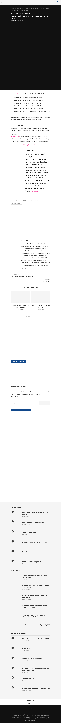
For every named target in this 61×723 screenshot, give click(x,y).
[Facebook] (19, 708)
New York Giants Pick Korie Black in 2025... (20, 306)
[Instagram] (24, 708)
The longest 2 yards (29, 532)
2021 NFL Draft (34, 8)
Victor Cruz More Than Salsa (32, 659)
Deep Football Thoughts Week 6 (33, 522)
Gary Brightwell (16, 200)
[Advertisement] (30, 219)
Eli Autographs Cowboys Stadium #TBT (36, 688)
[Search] (59, 2)
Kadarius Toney (34, 200)
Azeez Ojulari (26, 198)
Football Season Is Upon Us (31, 562)
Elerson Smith (35, 198)
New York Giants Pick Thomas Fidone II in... (41, 306)
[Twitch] (36, 708)
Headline (25, 200)
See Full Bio (34, 191)
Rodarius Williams (16, 203)
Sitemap (30, 704)
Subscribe (44, 403)
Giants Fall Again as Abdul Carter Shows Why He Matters (34, 616)
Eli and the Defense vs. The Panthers (34, 542)
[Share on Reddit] (37, 235)
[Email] (29, 708)
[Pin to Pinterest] (36, 235)
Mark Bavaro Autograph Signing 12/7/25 (36, 625)
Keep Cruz (25, 552)
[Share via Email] (38, 235)
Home (12, 8)
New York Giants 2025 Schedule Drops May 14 (35, 513)
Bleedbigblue (15, 136)
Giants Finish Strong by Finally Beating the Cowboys (35, 586)
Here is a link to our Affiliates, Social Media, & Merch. (26, 145)
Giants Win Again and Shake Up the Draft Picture (34, 596)
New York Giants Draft (22, 8)
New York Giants (16, 94)
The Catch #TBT (28, 678)
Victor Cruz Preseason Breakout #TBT (35, 639)
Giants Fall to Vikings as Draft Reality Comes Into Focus (35, 606)
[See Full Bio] (38, 191)
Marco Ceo (14, 20)
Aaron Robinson (16, 198)
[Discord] (41, 708)
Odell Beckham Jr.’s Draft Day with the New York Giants (35, 669)
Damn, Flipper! (27, 649)
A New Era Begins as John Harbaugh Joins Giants (34, 576)
